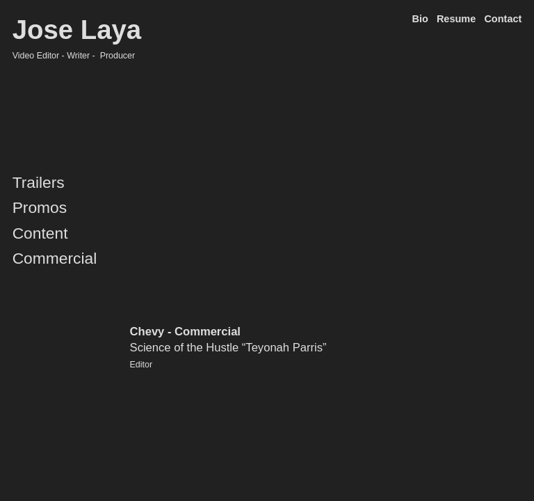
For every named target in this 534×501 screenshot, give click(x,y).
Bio (420, 18)
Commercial (55, 258)
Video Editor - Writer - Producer (74, 56)
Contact (502, 18)
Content (40, 233)
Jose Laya (77, 30)
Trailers (39, 182)
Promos (40, 207)
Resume (456, 18)
